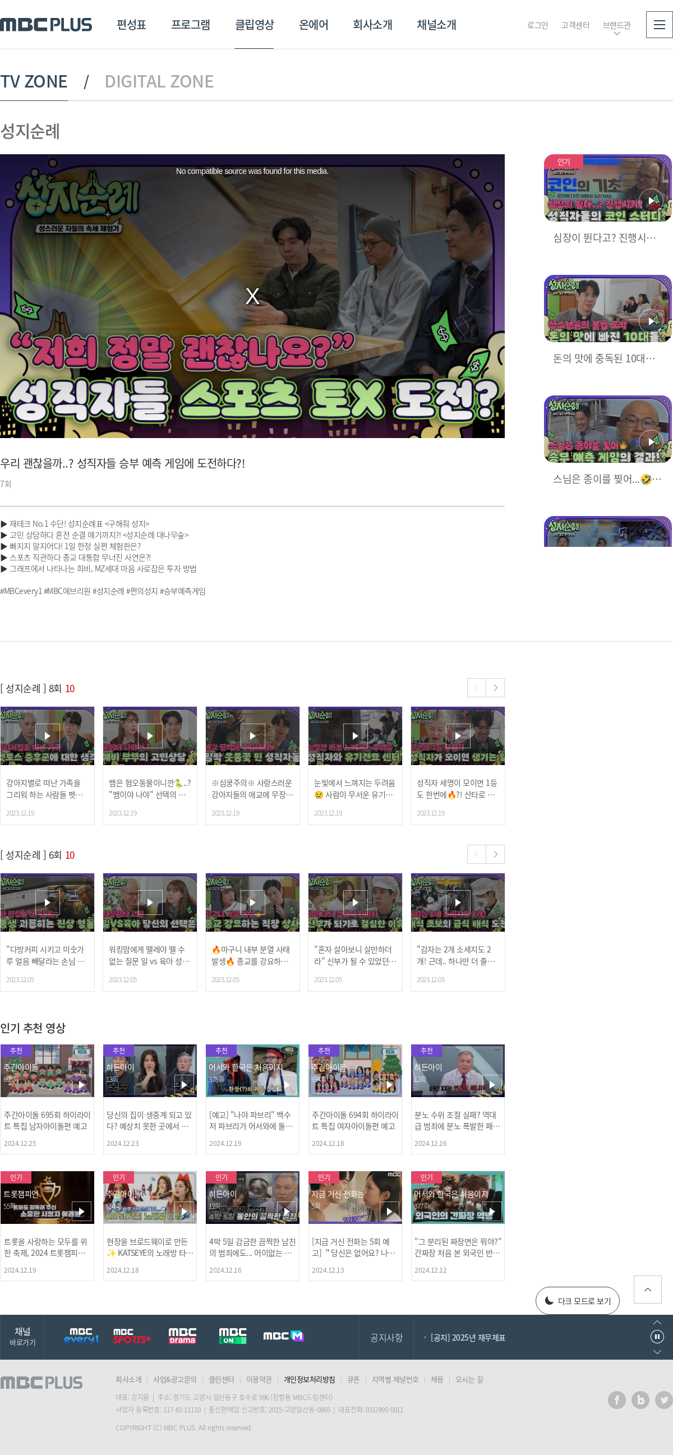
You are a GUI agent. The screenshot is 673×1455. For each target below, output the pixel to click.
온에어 (314, 24)
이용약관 (259, 1379)
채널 (22, 1335)
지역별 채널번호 (395, 1379)
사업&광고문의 (175, 1379)
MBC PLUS (46, 24)
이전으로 (657, 1322)
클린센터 (221, 1379)
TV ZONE (34, 81)
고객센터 (575, 24)
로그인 (537, 24)
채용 (437, 1379)
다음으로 (657, 1352)
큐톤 (353, 1379)
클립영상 (254, 24)
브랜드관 (617, 24)
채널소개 (436, 24)
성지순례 (29, 130)
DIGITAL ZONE (159, 81)
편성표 (131, 24)
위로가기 (648, 1290)
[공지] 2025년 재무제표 (468, 1337)
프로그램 (190, 24)
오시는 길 (469, 1379)
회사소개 (372, 24)
